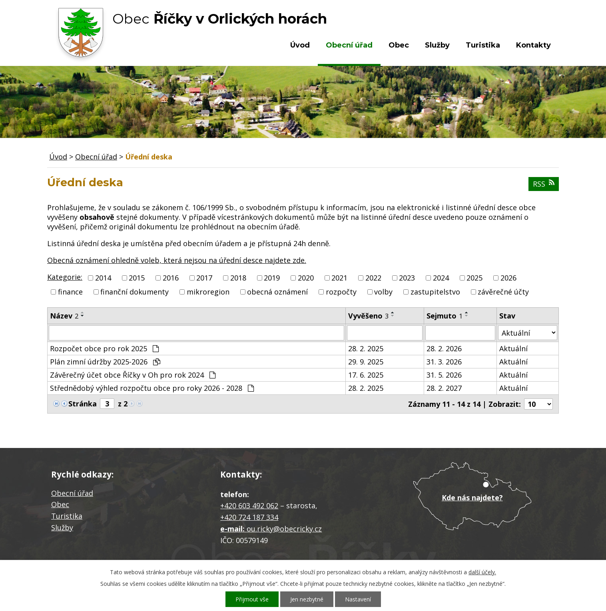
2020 (306, 278)
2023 (407, 278)
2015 (137, 278)
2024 (441, 278)
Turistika (483, 45)
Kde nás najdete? (472, 497)
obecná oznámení (277, 292)
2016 (171, 278)
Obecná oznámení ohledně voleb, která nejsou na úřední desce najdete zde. (176, 260)
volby (383, 292)
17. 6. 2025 (365, 375)
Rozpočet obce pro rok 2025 (104, 348)
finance (70, 292)
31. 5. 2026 (444, 375)
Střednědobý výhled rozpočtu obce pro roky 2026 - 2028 (152, 388)
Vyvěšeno (368, 315)
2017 (204, 278)
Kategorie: (64, 277)
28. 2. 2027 (444, 388)
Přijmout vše (252, 599)
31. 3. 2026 (444, 361)
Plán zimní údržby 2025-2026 (105, 361)
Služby (437, 45)
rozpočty (341, 292)
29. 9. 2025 (365, 361)
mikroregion (208, 292)
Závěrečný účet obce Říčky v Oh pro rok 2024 (132, 375)
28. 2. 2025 (365, 348)
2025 (474, 278)
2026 (508, 278)
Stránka (82, 403)
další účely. (482, 572)
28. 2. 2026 (444, 348)
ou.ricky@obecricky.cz (284, 528)
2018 (238, 278)
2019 (272, 278)
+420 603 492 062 (249, 505)
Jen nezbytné (306, 599)
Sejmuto (444, 315)
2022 (373, 278)
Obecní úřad (349, 45)
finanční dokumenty (134, 292)
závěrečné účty (503, 292)
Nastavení (358, 599)
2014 (103, 278)
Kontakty (533, 45)
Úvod (300, 45)
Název (64, 315)
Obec (399, 45)
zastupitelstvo (435, 292)
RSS (543, 184)
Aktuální (513, 348)
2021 (339, 278)
